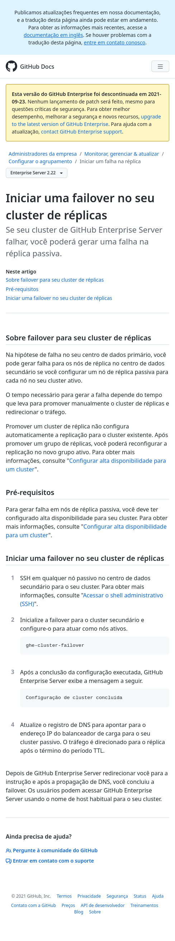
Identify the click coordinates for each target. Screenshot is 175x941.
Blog (79, 912)
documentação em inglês (53, 34)
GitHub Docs (37, 67)
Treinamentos (145, 905)
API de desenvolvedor (102, 905)
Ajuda (158, 896)
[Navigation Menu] (160, 66)
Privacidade (89, 896)
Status (140, 896)
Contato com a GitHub (33, 905)
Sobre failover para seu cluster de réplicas (55, 279)
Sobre (95, 912)
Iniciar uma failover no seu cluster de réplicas (59, 298)
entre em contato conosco (114, 42)
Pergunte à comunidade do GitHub (52, 850)
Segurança (117, 896)
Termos (64, 896)
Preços (68, 905)
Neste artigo (21, 271)
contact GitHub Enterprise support (81, 131)
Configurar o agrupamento (40, 161)
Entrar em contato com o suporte (50, 860)
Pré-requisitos (22, 289)
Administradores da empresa (43, 153)
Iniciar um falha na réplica (110, 161)
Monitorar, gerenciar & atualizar (121, 153)
